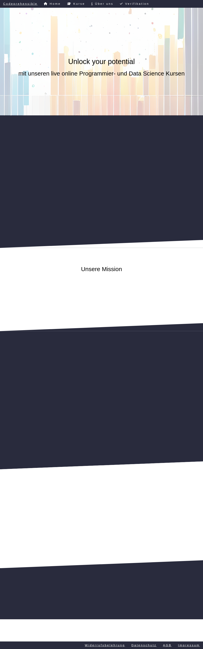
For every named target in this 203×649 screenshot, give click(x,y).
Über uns (102, 3)
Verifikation (134, 3)
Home (52, 3)
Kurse (76, 3)
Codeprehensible (20, 3)
